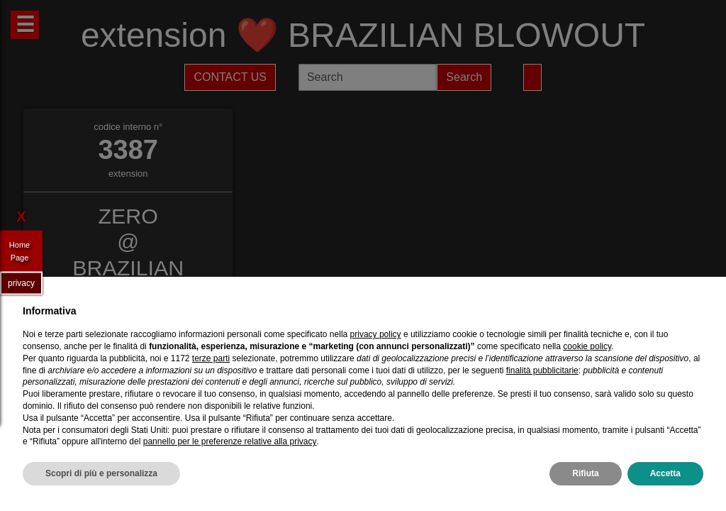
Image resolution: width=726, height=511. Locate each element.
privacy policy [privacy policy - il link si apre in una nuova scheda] (375, 334)
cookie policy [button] (587, 346)
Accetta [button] (665, 473)
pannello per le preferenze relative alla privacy (230, 441)
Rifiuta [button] (585, 473)
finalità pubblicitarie (542, 370)
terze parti (211, 358)
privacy (21, 282)
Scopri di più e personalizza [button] (101, 473)
